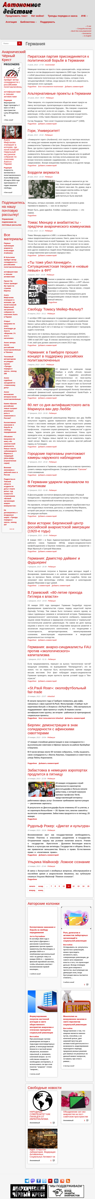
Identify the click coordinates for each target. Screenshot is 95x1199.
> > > (12, 529)
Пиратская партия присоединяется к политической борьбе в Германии (58, 58)
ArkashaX (51, 696)
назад (40, 886)
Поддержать (47, 22)
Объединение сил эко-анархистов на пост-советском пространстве (75, 1114)
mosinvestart (50, 65)
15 (88, 886)
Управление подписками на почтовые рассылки (11, 222)
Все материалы (13, 237)
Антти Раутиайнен (37, 936)
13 (78, 886)
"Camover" (82, 469)
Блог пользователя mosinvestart (50, 87)
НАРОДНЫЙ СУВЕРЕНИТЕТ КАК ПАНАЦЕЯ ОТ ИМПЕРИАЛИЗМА (40, 1115)
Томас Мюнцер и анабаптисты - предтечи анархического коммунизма (59, 224)
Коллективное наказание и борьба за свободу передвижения (42, 930)
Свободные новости (45, 1088)
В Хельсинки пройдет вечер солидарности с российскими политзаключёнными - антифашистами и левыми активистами (14, 87)
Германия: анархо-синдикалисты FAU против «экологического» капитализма (59, 651)
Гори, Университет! (44, 131)
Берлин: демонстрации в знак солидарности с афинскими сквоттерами (53, 729)
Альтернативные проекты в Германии (59, 93)
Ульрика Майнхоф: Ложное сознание (59, 862)
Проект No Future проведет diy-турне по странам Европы (11, 286)
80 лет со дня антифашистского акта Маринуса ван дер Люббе (59, 407)
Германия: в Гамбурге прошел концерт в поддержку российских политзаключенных (55, 356)
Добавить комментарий (74, 87)
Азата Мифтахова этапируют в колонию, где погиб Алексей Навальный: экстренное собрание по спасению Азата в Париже (11, 152)
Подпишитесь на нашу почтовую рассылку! (13, 209)
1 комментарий (44, 586)
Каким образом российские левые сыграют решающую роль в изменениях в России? (10, 411)
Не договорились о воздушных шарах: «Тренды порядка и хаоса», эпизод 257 (11, 517)
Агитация (11, 22)
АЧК (84, 16)
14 (83, 886)
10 (64, 886)
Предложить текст (17, 16)
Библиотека (28, 22)
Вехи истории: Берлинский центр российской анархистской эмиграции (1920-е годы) (59, 527)
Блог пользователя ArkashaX (51, 718)
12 (73, 886)
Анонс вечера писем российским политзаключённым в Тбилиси (12, 347)
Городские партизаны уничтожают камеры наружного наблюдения (56, 456)
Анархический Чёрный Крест (13, 56)
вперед (32, 890)
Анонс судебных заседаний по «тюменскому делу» (9, 383)
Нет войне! (37, 16)
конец (40, 890)
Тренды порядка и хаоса (62, 16)
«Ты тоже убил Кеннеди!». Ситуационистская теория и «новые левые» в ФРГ (58, 266)
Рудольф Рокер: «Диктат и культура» (59, 826)
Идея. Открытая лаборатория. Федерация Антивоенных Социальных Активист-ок (42, 1153)
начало (32, 886)
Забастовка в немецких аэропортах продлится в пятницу (57, 772)
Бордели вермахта (43, 172)
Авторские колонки (43, 903)
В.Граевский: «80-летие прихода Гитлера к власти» (55, 594)
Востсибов (67, 945)
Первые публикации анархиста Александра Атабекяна (9, 248)
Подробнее (32, 87)
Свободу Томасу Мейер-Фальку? (55, 309)
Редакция (50, 98)
